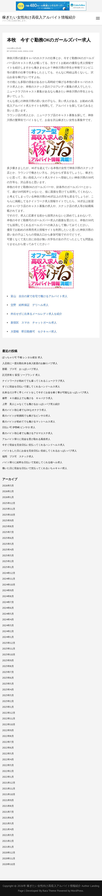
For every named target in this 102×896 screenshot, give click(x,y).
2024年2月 (8, 631)
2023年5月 (8, 683)
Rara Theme (50, 890)
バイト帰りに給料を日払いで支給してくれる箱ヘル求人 (32, 462)
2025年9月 (8, 520)
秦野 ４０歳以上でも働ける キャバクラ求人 (27, 398)
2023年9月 (8, 660)
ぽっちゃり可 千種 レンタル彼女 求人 (22, 357)
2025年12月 (8, 503)
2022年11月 (8, 718)
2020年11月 (8, 858)
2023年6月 (8, 677)
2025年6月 (8, 537)
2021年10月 (8, 794)
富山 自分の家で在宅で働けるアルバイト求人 (39, 296)
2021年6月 (8, 817)
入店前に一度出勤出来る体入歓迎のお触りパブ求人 (30, 363)
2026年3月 (8, 485)
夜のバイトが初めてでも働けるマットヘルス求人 (28, 421)
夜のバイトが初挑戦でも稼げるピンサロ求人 (26, 415)
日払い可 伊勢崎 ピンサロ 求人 (18, 427)
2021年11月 (8, 788)
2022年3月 (8, 765)
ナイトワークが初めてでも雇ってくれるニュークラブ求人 (33, 380)
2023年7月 (8, 671)
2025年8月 (8, 526)
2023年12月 (8, 642)
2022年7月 (8, 741)
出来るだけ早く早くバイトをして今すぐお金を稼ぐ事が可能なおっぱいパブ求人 (45, 392)
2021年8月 (8, 805)
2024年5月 (8, 613)
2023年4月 (8, 689)
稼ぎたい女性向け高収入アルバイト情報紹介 (39, 17)
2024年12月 (8, 572)
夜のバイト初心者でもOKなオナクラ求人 (24, 409)
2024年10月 (8, 584)
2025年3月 (8, 555)
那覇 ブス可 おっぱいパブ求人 (20, 368)
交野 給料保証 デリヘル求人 (30, 305)
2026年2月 (8, 491)
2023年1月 (8, 706)
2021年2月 (8, 840)
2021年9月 (8, 800)
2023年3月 (8, 695)
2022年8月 (8, 735)
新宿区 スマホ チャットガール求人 (34, 322)
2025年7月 (8, 532)
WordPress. (77, 890)
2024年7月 (8, 602)
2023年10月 (8, 654)
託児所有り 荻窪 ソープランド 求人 (21, 374)
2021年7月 (8, 811)
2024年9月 (8, 590)
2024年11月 (8, 578)
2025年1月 (8, 567)
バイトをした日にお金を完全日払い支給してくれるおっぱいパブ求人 (39, 450)
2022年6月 (8, 747)
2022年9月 (8, 730)
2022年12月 (8, 712)
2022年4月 (8, 759)
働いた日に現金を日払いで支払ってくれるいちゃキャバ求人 (34, 468)
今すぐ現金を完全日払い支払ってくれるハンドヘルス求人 (33, 444)
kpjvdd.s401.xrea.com (21, 51)
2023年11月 (8, 648)
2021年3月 (8, 835)
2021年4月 (8, 829)
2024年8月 (8, 596)
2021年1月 (8, 846)
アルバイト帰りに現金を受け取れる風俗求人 (26, 439)
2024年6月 (8, 607)
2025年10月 (8, 514)
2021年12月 (8, 782)
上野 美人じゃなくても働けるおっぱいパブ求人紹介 (31, 404)
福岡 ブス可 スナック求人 (17, 456)
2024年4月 (8, 619)
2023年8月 (8, 666)
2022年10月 (8, 724)
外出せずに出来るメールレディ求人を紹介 (36, 314)
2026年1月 (8, 497)
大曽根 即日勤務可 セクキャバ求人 (34, 331)
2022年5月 (8, 753)
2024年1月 (8, 636)
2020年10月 (8, 864)
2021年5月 (8, 823)
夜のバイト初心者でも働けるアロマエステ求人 (27, 433)
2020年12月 (8, 852)
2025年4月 (8, 549)
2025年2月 (8, 561)
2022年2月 (8, 771)
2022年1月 (8, 776)
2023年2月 (8, 701)
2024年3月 (8, 625)
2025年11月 (8, 508)
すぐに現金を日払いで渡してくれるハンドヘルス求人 (31, 386)
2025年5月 (8, 543)
